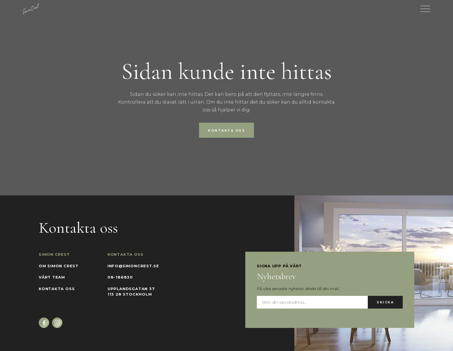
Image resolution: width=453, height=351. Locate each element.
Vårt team (52, 277)
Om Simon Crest (59, 266)
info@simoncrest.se (133, 266)
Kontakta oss (226, 130)
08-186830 (120, 277)
